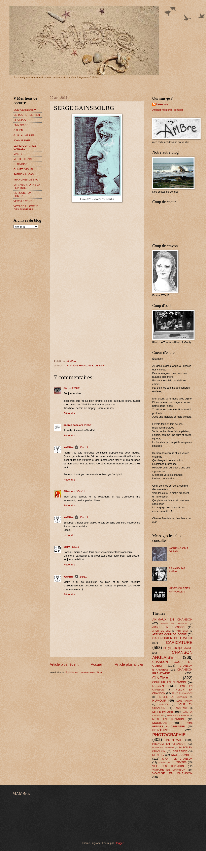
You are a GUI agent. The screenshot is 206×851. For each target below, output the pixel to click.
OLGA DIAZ (20, 164)
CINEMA (160, 677)
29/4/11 (76, 388)
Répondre (69, 413)
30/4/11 (83, 447)
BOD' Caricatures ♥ (24, 109)
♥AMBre (68, 447)
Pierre (67, 388)
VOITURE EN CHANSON (168, 769)
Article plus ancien (129, 664)
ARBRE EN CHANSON (168, 627)
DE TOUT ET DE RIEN (26, 114)
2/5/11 (83, 576)
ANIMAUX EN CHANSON (172, 619)
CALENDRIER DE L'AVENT (172, 638)
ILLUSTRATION (184, 701)
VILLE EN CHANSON (168, 766)
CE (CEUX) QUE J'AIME (178, 648)
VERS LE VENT (22, 201)
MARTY (18, 153)
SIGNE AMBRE (182, 754)
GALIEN (18, 130)
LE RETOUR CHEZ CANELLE (24, 147)
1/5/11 (75, 546)
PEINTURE (160, 730)
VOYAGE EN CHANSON (172, 773)
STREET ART (165, 762)
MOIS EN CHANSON (168, 719)
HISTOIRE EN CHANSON (172, 697)
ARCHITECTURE (161, 631)
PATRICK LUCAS (23, 174)
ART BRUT (182, 631)
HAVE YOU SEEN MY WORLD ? (179, 590)
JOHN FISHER (22, 140)
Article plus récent (64, 664)
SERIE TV (158, 754)
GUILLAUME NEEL (24, 135)
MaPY (67, 546)
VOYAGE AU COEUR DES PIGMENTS (25, 208)
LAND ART (180, 708)
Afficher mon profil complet (167, 109)
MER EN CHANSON (178, 715)
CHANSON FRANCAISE (79, 365)
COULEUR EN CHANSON (169, 682)
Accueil (96, 664)
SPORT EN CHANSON (177, 758)
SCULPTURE (180, 751)
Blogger (119, 843)
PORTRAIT (174, 739)
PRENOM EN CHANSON (168, 743)
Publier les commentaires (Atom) (84, 672)
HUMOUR (159, 700)
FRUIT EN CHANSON (182, 693)
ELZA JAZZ (20, 119)
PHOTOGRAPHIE (169, 734)
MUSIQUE (159, 722)
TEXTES (181, 762)
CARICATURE (179, 642)
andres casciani (73, 425)
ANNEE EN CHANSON (174, 624)
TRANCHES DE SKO (25, 179)
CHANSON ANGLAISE (172, 655)
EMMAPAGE (20, 125)
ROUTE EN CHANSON (163, 748)
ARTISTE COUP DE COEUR (169, 634)
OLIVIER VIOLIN (23, 169)
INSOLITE (163, 704)
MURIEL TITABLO (23, 159)
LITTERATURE (162, 711)
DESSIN (99, 365)
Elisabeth (69, 491)
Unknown (162, 104)
